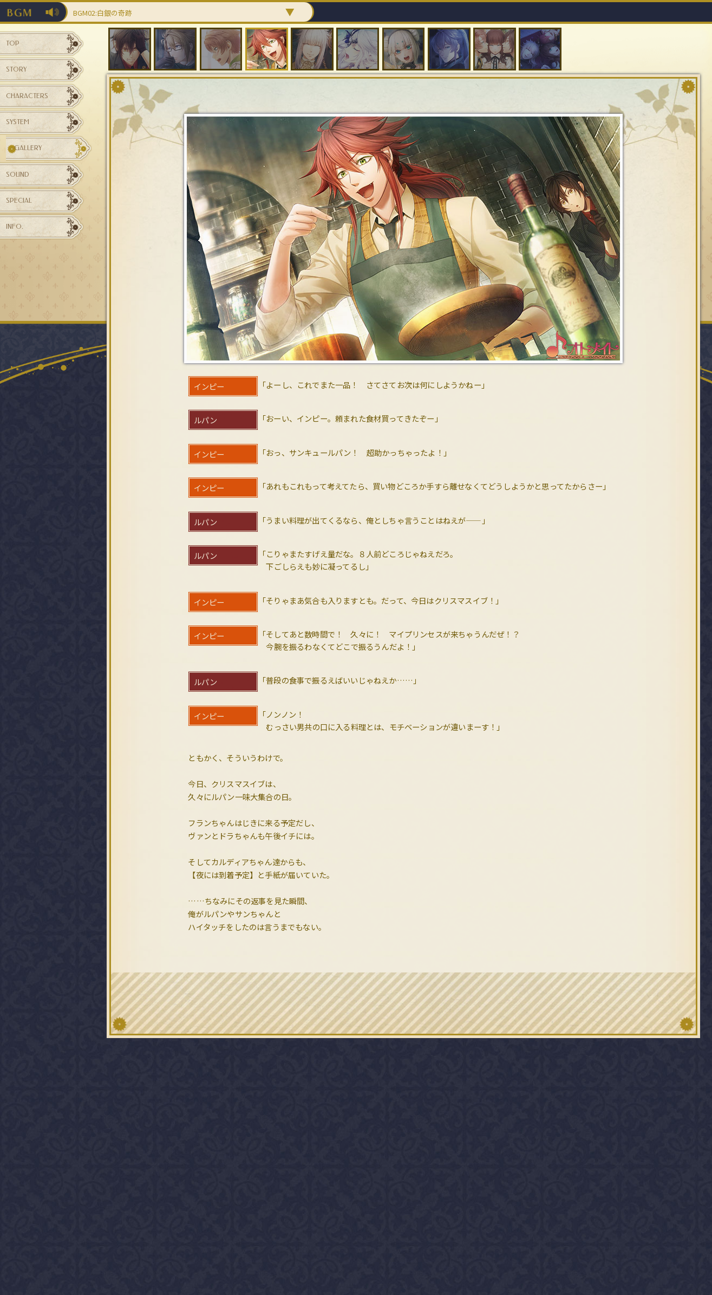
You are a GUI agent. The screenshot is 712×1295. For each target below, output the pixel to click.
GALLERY (35, 189)
